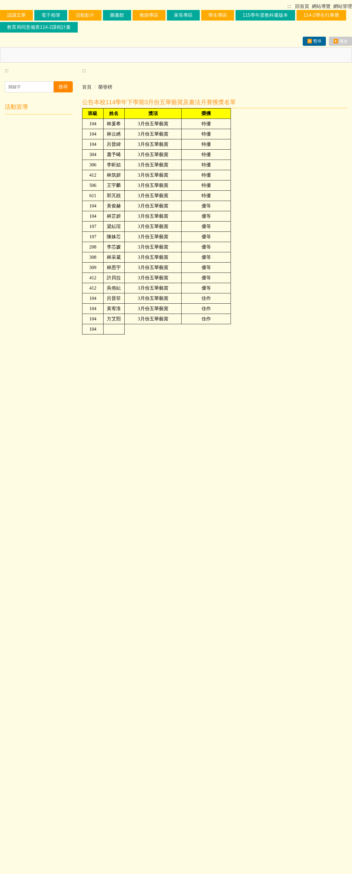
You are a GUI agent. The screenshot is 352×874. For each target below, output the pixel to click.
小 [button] (319, 174)
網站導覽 (321, 6)
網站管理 (342, 6)
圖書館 (129, 77)
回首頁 (300, 6)
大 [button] (342, 174)
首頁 (87, 148)
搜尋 (63, 148)
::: (290, 6)
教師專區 (161, 77)
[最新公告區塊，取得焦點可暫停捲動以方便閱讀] (176, 116)
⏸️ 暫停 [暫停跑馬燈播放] (314, 102)
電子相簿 (62, 77)
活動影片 (97, 77)
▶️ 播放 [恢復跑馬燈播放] (340, 102)
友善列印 (94, 786)
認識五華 (28, 77)
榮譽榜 (105, 148)
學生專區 (229, 77)
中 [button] (330, 174)
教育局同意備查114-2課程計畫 (82, 89)
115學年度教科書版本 (277, 77)
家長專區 (195, 77)
